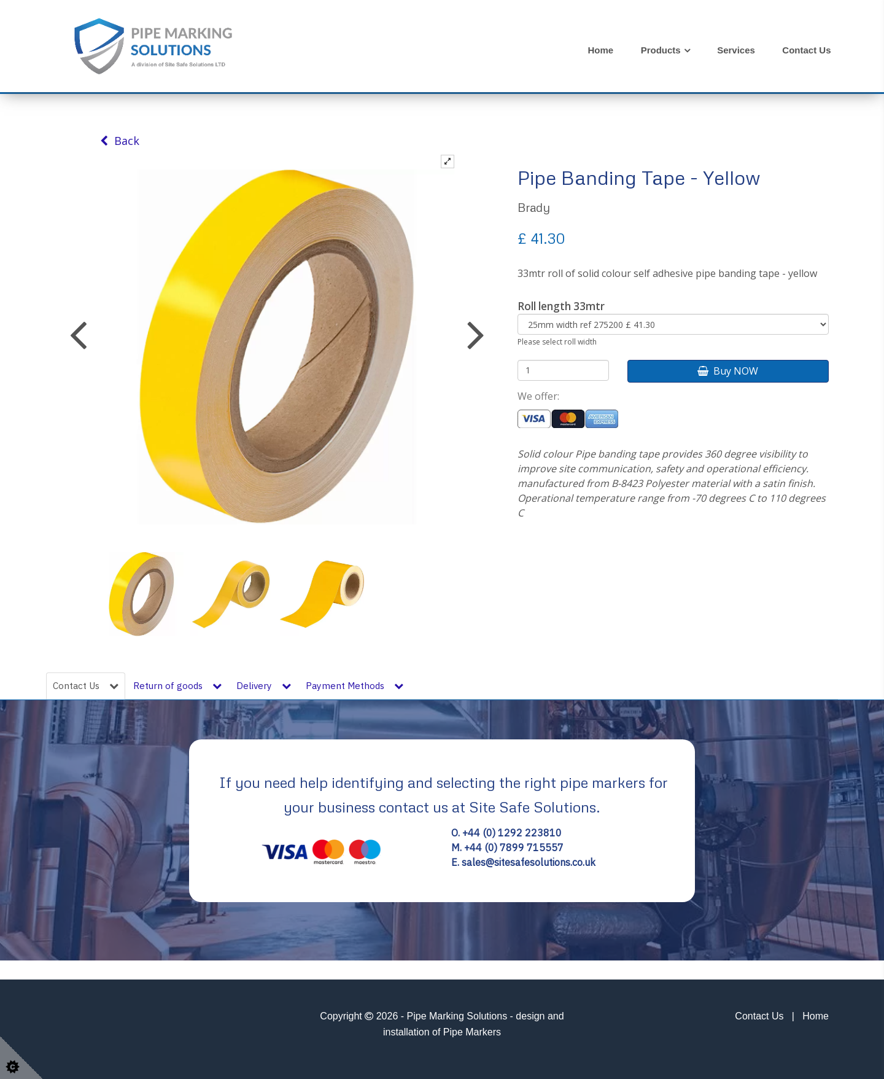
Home (601, 50)
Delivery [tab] (263, 685)
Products (661, 50)
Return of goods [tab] (177, 685)
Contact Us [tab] (85, 685)
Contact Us (806, 50)
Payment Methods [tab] (354, 685)
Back (119, 140)
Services (736, 50)
